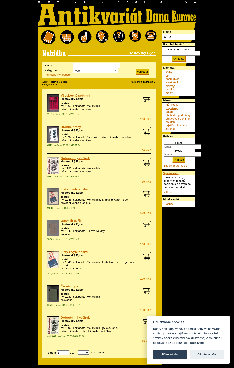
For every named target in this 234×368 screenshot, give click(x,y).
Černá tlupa (69, 286)
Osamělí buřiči (71, 220)
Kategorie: (51, 70)
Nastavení (197, 343)
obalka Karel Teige (116, 199)
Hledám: (49, 65)
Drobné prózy (71, 127)
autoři (169, 111)
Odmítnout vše (206, 354)
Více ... (168, 191)
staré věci (172, 82)
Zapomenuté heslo (175, 165)
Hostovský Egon (72, 98)
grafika (170, 89)
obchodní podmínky (178, 115)
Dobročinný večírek (75, 158)
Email (178, 142)
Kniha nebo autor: (178, 49)
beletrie (65, 103)
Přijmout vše (170, 354)
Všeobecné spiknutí (75, 95)
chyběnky (172, 108)
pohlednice (172, 79)
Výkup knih (170, 173)
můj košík (172, 104)
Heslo (178, 150)
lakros (169, 203)
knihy (169, 72)
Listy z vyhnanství (74, 189)
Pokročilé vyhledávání (58, 74)
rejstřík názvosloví (177, 125)
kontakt (170, 128)
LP (167, 75)
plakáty (170, 86)
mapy (169, 92)
